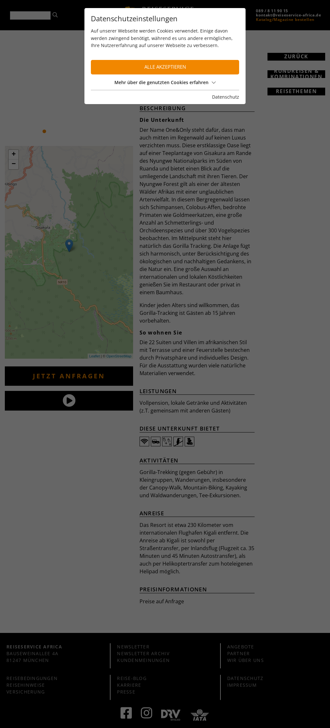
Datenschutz (225, 97)
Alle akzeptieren (165, 66)
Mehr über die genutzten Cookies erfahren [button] (165, 82)
